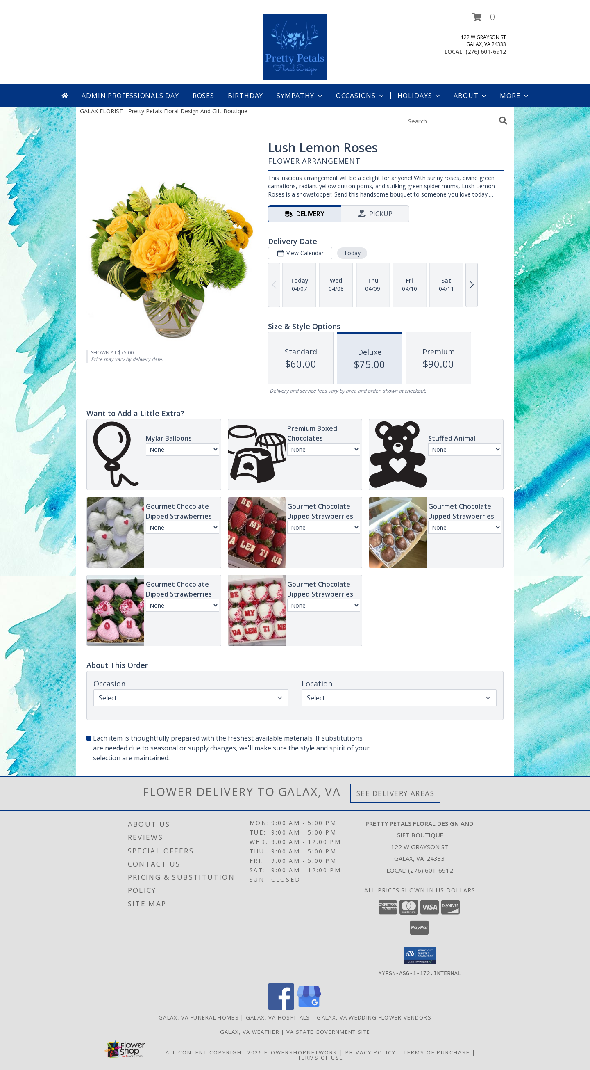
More (515, 95)
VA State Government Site (328, 1031)
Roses (203, 95)
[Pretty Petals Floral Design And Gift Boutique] (295, 46)
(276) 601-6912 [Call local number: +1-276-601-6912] (485, 51)
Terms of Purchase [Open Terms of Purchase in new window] (437, 1052)
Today (352, 253)
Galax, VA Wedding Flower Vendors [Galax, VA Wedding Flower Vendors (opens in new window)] (374, 1017)
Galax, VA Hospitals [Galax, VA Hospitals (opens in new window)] (278, 1017)
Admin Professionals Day (130, 95)
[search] (503, 120)
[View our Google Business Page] (309, 1007)
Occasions (361, 95)
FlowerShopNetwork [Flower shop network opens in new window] (301, 1052)
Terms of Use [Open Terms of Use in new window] (320, 1057)
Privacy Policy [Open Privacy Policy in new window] (370, 1052)
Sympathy (300, 95)
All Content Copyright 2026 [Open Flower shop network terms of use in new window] (214, 1052)
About (471, 95)
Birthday (245, 95)
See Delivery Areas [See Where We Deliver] (395, 793)
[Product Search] (451, 121)
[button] (484, 17)
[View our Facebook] (281, 1007)
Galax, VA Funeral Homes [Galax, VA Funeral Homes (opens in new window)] (199, 1017)
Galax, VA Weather (249, 1031)
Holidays (419, 95)
